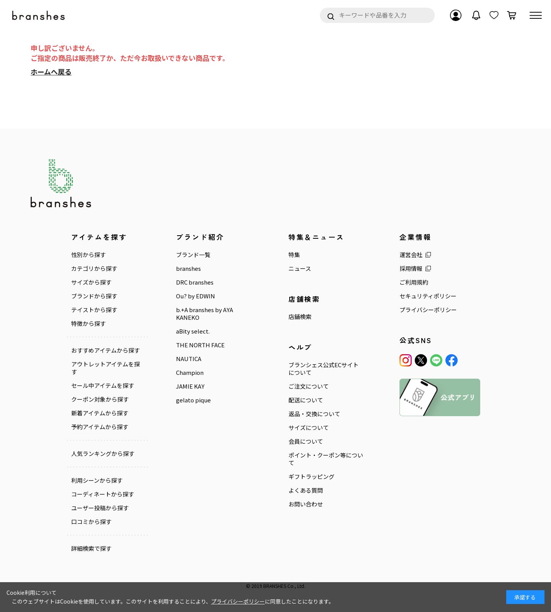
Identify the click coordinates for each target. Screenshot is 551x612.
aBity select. (193, 331)
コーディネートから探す (102, 494)
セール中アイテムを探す (102, 385)
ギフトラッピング (311, 476)
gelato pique (193, 400)
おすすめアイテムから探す (105, 350)
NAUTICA (188, 359)
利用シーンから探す (96, 480)
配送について (306, 400)
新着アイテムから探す (99, 413)
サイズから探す (91, 282)
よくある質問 (306, 490)
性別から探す (88, 255)
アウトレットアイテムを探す (105, 368)
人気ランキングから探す (102, 453)
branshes (188, 268)
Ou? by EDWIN (195, 296)
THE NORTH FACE (200, 345)
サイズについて (309, 427)
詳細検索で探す (91, 548)
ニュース (300, 268)
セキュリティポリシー (427, 296)
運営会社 (410, 255)
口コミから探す (91, 522)
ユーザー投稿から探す (100, 508)
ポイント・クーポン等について (326, 459)
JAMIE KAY (190, 386)
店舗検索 (300, 317)
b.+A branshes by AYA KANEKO (204, 313)
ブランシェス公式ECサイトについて (324, 368)
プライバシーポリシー (428, 310)
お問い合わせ (306, 504)
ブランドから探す (94, 296)
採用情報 (410, 268)
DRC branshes (195, 282)
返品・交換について (314, 414)
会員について (306, 441)
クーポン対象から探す (100, 399)
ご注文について (309, 386)
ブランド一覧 (193, 255)
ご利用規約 (413, 282)
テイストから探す (94, 310)
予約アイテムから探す (99, 427)
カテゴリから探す (94, 268)
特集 (294, 255)
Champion (190, 372)
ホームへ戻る (51, 71)
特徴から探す (88, 323)
